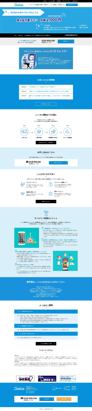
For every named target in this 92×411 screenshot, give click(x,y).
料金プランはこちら (46, 201)
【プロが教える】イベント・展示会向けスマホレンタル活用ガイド (37, 35)
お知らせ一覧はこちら (70, 35)
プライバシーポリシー (67, 1)
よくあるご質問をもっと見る (46, 343)
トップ (30, 4)
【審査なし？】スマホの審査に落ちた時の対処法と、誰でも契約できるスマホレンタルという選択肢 (49, 91)
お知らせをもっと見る (46, 103)
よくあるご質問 (52, 1)
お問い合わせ (75, 1)
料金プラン (46, 4)
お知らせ (45, 1)
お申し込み (73, 389)
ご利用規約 (59, 1)
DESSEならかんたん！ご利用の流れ (46, 142)
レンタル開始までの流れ (38, 4)
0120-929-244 (48, 41)
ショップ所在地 (53, 4)
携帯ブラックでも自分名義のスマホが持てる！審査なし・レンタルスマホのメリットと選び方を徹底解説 (49, 96)
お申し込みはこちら (72, 4)
